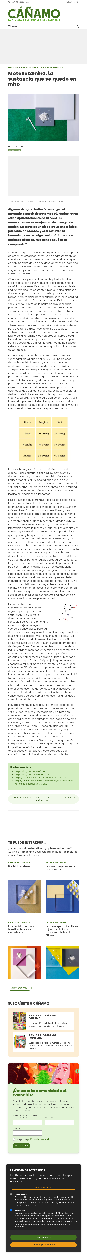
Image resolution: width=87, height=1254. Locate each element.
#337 (28, 2)
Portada (13, 67)
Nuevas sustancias (52, 67)
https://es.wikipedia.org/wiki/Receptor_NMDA (41, 777)
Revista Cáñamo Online (43, 1017)
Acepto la (33, 1139)
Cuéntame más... (19, 988)
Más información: (43, 1187)
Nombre (49, 1118)
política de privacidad (39, 1139)
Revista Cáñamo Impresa (43, 1036)
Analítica (20, 1210)
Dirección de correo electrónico (25, 1117)
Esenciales (21, 1194)
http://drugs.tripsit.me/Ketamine (33, 774)
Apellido (17, 1129)
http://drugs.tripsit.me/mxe (30, 771)
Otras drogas (29, 67)
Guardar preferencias (43, 1244)
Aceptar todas (43, 1237)
